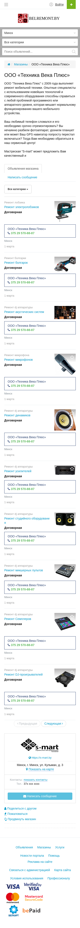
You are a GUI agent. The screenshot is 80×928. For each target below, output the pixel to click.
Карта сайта (62, 870)
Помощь (54, 855)
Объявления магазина (23, 168)
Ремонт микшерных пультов (23, 570)
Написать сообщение (22, 177)
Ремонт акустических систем (24, 312)
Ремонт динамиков (17, 415)
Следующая (53, 723)
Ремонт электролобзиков (21, 207)
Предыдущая (27, 723)
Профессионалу (59, 878)
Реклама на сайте (40, 861)
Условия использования (26, 878)
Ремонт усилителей (17, 471)
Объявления (24, 847)
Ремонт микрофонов (18, 359)
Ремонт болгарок (16, 262)
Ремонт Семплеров (17, 619)
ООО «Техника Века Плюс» (27, 229)
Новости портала (32, 855)
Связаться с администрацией (29, 870)
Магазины (44, 847)
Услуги (59, 847)
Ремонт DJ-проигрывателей (23, 674)
